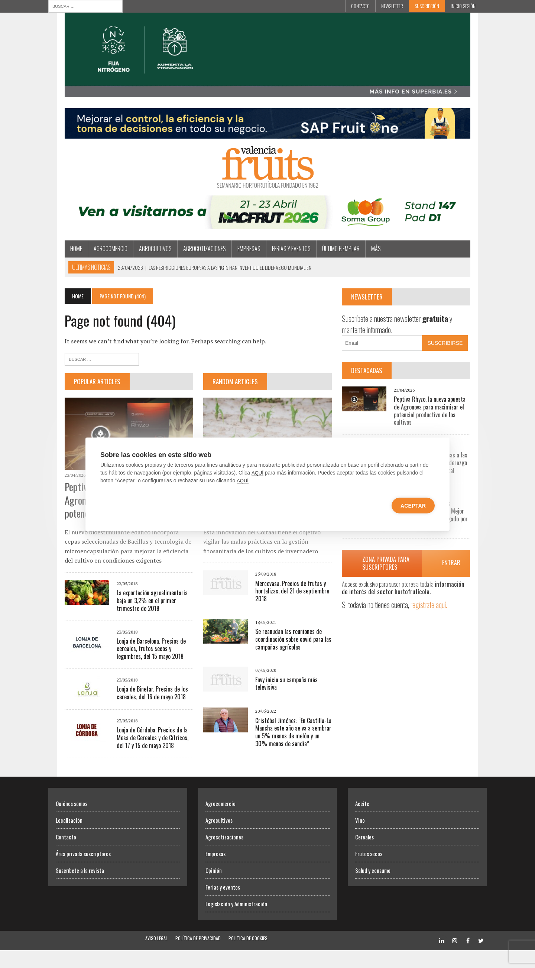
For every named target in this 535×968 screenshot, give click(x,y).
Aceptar (413, 505)
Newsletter (392, 6)
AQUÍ (257, 472)
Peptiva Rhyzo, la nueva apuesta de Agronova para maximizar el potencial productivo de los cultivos (442, 419)
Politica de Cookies (248, 956)
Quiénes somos (71, 821)
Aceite (362, 821)
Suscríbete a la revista (80, 888)
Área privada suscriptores (83, 871)
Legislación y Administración (236, 921)
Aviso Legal (156, 956)
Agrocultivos (139, 260)
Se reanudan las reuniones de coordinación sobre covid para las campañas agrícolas (288, 644)
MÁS (359, 260)
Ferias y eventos (275, 260)
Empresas (232, 260)
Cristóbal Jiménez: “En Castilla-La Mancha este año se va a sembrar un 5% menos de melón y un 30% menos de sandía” (291, 737)
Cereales (364, 855)
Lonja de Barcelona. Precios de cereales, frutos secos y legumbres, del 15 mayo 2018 (141, 666)
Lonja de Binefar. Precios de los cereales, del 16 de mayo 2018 (136, 711)
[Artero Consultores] (267, 143)
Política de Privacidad (198, 956)
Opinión (213, 888)
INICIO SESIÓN (463, 6)
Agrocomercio (94, 260)
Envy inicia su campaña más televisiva (292, 684)
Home (60, 260)
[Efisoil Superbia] (267, 99)
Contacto (360, 6)
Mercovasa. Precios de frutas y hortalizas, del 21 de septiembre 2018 (287, 595)
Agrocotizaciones (188, 260)
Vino (360, 838)
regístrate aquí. (435, 609)
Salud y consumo (372, 888)
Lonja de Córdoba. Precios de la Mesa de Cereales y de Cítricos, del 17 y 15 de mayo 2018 (142, 756)
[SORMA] (267, 236)
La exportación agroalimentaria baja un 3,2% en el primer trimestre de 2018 (141, 618)
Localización (69, 838)
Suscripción (427, 6)
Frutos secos (368, 871)
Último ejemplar (324, 260)
